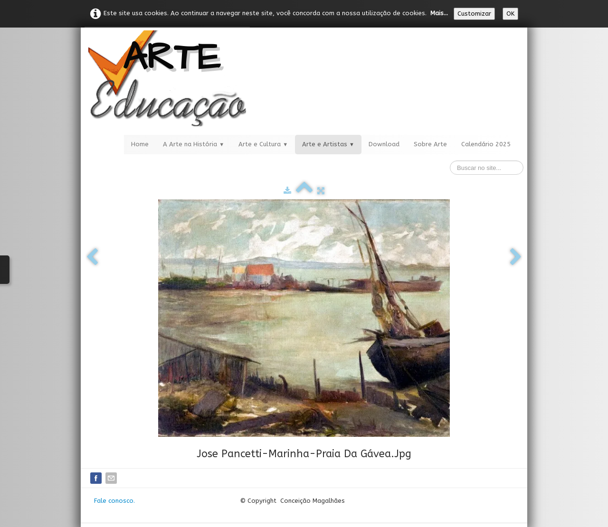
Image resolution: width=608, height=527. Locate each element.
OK (510, 13)
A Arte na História (193, 144)
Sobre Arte (430, 144)
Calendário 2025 (486, 144)
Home (140, 144)
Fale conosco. (114, 500)
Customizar (474, 13)
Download (384, 144)
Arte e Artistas (328, 144)
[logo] (167, 78)
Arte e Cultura (263, 144)
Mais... (439, 13)
